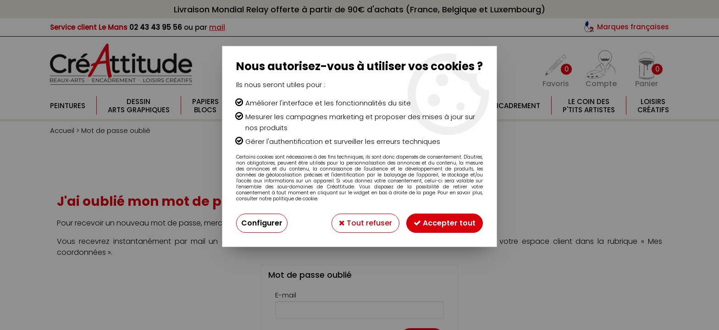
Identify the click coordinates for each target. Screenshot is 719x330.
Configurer (261, 223)
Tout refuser (365, 223)
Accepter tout (445, 223)
